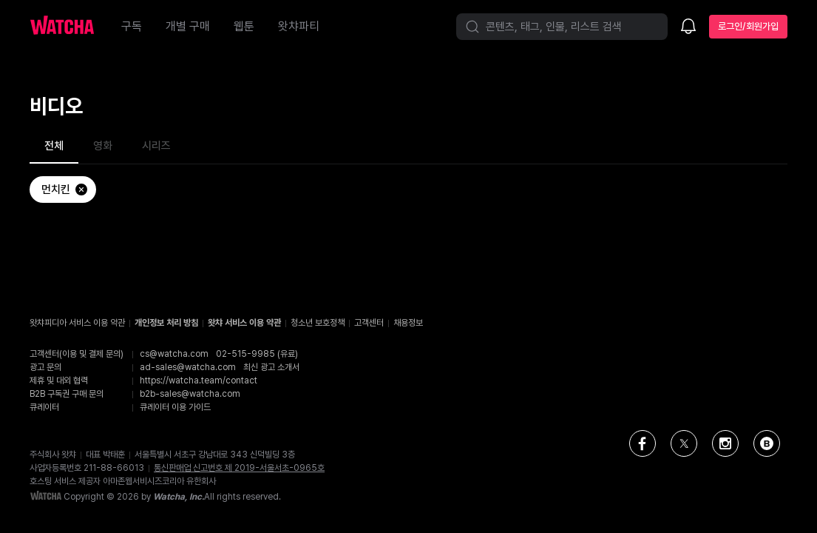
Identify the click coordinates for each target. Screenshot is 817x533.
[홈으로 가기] (69, 27)
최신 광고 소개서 (271, 367)
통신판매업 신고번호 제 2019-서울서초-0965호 (239, 468)
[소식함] (688, 27)
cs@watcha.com (174, 354)
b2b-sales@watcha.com (190, 394)
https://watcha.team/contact (198, 380)
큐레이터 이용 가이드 (175, 407)
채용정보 (408, 323)
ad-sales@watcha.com (188, 367)
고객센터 (369, 323)
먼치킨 (65, 189)
